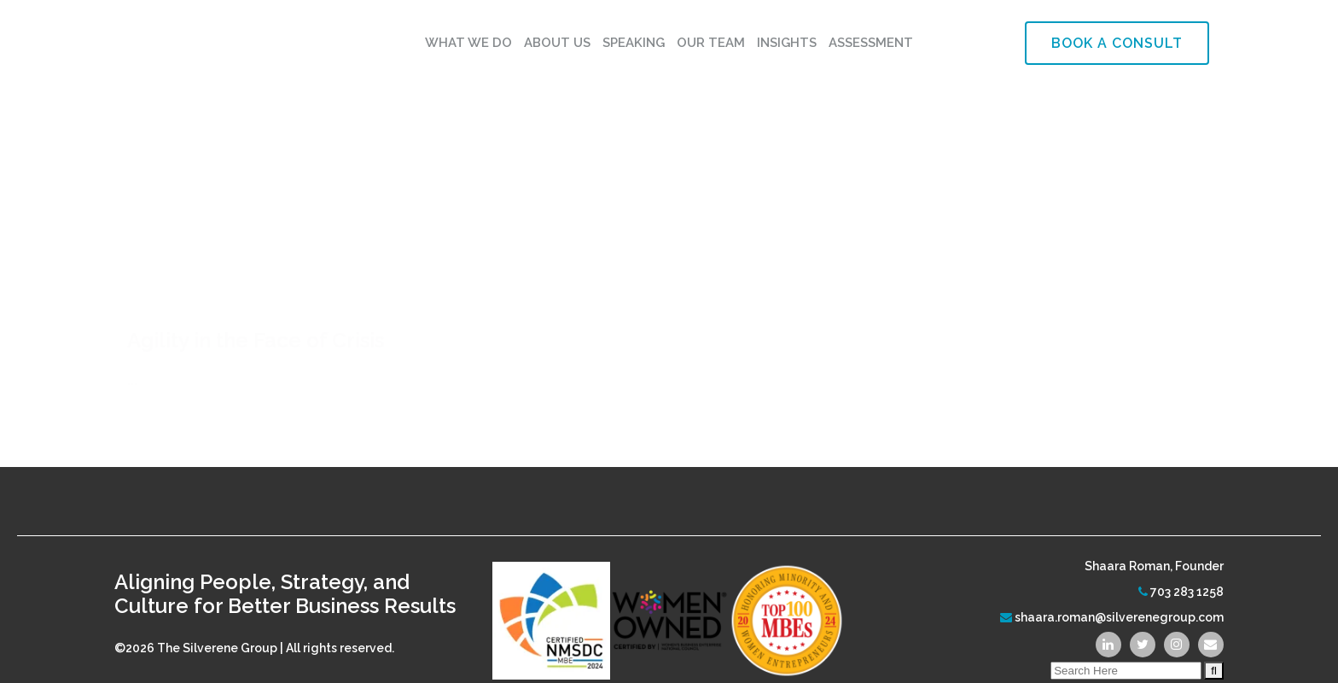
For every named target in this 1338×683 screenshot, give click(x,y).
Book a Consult (1117, 43)
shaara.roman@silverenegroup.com (1119, 600)
